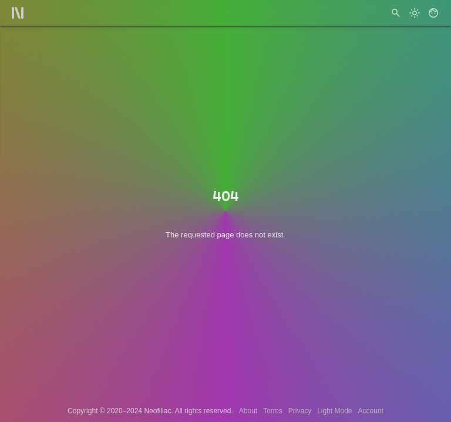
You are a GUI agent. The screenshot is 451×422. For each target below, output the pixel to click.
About (248, 411)
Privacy (299, 411)
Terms (272, 411)
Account (370, 411)
